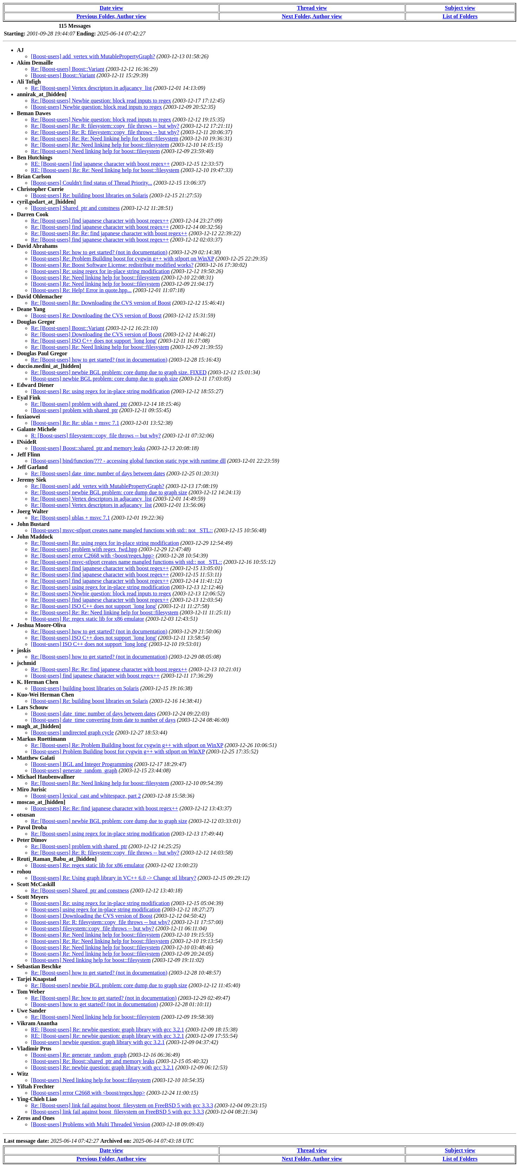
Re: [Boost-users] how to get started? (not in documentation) (99, 360)
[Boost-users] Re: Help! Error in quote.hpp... (81, 290)
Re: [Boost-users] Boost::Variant (67, 69)
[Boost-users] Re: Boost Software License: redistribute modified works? (112, 265)
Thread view (312, 8)
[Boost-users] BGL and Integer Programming (82, 764)
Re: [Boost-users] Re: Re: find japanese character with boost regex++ (109, 233)
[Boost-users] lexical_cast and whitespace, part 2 (86, 796)
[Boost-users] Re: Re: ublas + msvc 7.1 (75, 423)
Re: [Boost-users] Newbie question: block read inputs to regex (101, 101)
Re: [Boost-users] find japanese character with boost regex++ (100, 221)
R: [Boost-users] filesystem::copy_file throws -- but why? (96, 436)
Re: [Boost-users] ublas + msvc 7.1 (70, 518)
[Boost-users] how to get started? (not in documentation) (94, 1004)
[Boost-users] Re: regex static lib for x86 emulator (87, 619)
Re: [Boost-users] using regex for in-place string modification (100, 587)
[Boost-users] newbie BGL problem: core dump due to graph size (104, 379)
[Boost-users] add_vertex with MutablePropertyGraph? (93, 56)
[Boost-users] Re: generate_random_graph (78, 1055)
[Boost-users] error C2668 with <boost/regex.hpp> (88, 1093)
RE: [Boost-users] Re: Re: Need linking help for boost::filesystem (105, 170)
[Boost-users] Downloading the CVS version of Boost (92, 916)
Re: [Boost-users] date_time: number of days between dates (98, 473)
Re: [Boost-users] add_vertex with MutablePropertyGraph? (97, 486)
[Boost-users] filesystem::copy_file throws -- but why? (92, 928)
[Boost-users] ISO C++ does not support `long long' (89, 644)
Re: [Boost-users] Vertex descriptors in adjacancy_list (91, 88)
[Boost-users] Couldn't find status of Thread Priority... (91, 183)
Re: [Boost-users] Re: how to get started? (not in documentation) (104, 998)
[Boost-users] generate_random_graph (74, 770)
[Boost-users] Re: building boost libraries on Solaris (89, 195)
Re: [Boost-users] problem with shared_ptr (79, 404)
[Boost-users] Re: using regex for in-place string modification (100, 271)
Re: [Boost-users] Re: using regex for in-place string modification (105, 543)
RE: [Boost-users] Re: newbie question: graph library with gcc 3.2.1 (107, 1030)
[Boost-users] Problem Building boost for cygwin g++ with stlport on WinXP (118, 751)
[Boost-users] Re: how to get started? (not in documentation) (99, 252)
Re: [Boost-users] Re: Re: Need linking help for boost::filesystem (105, 138)
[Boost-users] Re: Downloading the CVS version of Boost (96, 315)
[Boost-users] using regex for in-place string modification (96, 909)
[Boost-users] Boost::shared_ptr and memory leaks (88, 448)
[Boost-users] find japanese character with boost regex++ (95, 676)
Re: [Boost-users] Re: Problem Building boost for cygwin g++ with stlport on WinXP (127, 745)
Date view (111, 8)
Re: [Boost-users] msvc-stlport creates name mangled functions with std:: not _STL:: (126, 562)
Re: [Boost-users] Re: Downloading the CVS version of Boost (101, 303)
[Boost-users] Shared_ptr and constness (75, 208)
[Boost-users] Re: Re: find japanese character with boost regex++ (104, 808)
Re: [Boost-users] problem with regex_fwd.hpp (84, 549)
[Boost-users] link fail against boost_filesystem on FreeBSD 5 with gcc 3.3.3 (117, 1112)
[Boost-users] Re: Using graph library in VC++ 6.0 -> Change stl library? (113, 878)
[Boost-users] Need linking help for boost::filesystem (91, 960)
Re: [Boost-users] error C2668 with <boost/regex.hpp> (92, 556)
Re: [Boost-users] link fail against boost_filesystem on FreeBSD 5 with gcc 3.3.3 (122, 1105)
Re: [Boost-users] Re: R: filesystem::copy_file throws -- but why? (105, 126)
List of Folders (460, 16)
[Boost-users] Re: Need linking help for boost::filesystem (95, 278)
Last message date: (26, 1141)
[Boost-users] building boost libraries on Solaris (85, 688)
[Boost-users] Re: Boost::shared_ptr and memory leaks (93, 1061)
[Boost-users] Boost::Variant (63, 75)
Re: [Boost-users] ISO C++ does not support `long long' (94, 341)
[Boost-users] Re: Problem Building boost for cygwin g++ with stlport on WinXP (122, 259)
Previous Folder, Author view (112, 16)
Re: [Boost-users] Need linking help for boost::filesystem (95, 151)
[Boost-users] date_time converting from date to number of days (103, 720)
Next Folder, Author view (312, 16)
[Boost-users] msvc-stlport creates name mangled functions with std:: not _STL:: (122, 530)
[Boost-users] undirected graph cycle (72, 733)
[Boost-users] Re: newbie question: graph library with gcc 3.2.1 (102, 1067)
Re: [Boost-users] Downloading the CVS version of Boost (96, 334)
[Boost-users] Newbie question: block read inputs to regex (96, 107)
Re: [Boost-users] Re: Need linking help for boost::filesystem (100, 145)
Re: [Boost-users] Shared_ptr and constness (80, 891)
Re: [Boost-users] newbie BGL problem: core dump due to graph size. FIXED (119, 372)
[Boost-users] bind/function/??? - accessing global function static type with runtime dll (128, 461)
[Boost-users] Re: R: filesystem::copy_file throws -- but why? (100, 922)
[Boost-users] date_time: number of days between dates (93, 714)
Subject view (460, 8)
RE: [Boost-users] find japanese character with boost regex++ (100, 164)
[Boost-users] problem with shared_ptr (74, 410)
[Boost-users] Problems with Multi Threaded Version (90, 1124)
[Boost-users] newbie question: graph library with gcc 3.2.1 (98, 1042)
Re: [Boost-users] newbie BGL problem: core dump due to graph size (109, 492)
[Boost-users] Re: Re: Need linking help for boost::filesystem (100, 941)
